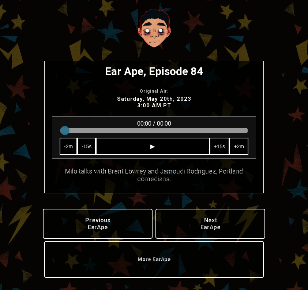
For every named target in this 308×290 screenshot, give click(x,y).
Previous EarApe (97, 224)
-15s (86, 146)
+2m (239, 146)
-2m (68, 146)
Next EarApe (210, 224)
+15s (219, 146)
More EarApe (154, 259)
